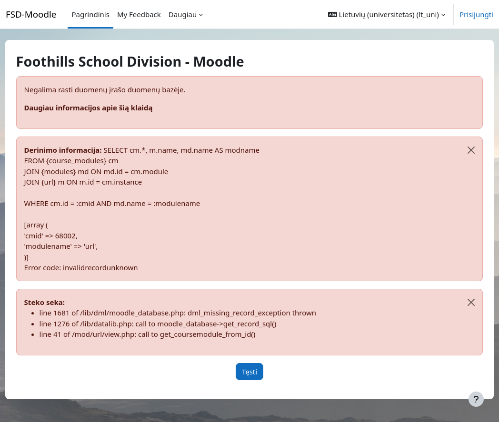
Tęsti (261, 371)
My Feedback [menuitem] (139, 14)
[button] (386, 14)
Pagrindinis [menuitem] (90, 14)
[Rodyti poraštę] (476, 399)
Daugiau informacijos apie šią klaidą (106, 107)
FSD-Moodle (31, 14)
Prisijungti (476, 14)
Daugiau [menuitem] (183, 14)
